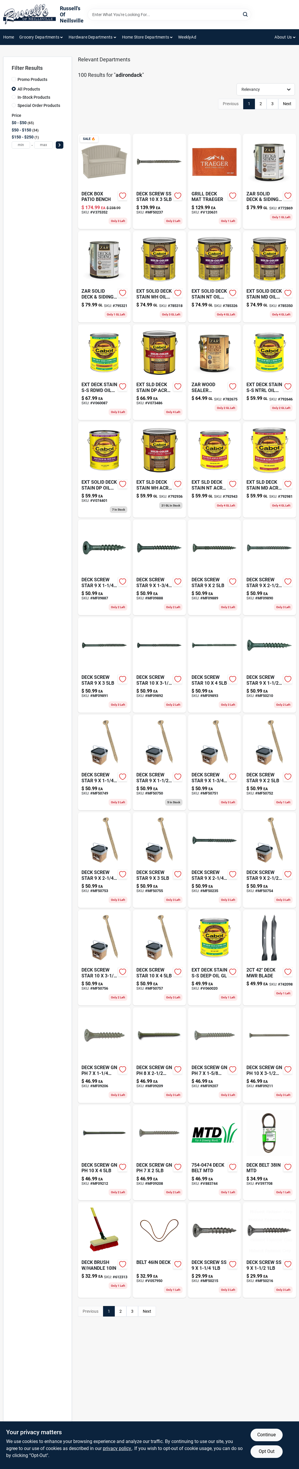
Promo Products (32, 79)
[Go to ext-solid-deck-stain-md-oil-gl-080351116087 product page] (269, 276)
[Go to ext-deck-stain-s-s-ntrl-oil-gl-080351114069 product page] (269, 372)
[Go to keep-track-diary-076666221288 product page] (269, 957)
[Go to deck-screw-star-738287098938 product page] (214, 665)
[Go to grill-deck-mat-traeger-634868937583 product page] (214, 181)
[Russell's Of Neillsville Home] (29, 14)
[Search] (245, 14)
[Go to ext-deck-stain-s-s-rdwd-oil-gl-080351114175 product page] (104, 372)
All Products (29, 89)
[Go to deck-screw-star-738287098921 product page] (159, 665)
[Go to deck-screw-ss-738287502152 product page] (214, 1250)
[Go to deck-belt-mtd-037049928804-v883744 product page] (214, 1153)
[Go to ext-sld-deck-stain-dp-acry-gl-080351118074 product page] (159, 372)
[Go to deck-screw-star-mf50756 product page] (104, 957)
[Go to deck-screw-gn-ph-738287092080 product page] (159, 1153)
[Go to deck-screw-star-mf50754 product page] (269, 860)
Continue (266, 1434)
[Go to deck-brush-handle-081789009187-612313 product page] (104, 1250)
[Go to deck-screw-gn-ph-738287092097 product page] (159, 1055)
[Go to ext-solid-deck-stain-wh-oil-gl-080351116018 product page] (159, 276)
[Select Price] (59, 145)
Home (8, 37)
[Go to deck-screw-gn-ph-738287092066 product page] (104, 1055)
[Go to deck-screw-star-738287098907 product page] (269, 567)
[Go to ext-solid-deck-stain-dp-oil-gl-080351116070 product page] (104, 470)
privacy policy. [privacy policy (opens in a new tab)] (117, 1448)
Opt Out (266, 1451)
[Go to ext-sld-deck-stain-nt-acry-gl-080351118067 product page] (214, 470)
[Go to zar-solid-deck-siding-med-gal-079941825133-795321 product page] (104, 276)
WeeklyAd (187, 37)
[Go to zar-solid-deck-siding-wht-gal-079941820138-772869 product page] (269, 181)
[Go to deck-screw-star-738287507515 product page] (214, 762)
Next (287, 103)
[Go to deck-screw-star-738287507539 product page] (104, 860)
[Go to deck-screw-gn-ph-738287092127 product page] (104, 1153)
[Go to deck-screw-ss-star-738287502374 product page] (159, 181)
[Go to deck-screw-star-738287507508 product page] (159, 762)
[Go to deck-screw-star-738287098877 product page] (104, 567)
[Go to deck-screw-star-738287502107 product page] (269, 665)
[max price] (43, 145)
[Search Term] (169, 14)
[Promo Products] (14, 79)
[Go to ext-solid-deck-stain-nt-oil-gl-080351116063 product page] (214, 276)
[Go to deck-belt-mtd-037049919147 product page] (269, 1153)
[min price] (21, 145)
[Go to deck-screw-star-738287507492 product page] (104, 762)
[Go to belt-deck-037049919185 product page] (159, 1250)
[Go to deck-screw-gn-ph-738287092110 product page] (269, 1055)
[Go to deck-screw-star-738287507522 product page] (269, 762)
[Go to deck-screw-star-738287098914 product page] (104, 665)
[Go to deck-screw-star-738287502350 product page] (214, 860)
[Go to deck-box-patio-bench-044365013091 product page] (104, 181)
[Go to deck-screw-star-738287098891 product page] (214, 567)
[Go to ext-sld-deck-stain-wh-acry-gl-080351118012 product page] (159, 470)
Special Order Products (39, 105)
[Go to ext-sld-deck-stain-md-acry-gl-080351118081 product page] (269, 470)
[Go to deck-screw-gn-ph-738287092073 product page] (214, 1055)
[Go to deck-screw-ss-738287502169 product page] (269, 1250)
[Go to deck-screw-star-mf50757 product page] (159, 957)
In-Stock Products (34, 97)
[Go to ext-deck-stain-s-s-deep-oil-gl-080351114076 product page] (214, 957)
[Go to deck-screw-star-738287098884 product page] (159, 567)
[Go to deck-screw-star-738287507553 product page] (159, 860)
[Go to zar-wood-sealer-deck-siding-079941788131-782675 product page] (214, 372)
